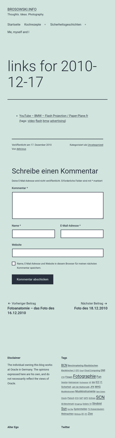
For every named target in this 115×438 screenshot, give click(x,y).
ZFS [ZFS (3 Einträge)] (85, 414)
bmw (46, 121)
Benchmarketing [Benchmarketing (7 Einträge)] (76, 365)
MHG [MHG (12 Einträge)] (98, 386)
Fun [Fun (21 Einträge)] (99, 376)
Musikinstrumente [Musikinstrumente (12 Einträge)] (85, 391)
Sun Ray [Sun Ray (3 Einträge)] (70, 409)
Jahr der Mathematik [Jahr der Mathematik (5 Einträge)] (81, 387)
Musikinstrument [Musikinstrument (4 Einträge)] (68, 391)
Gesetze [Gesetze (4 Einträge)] (64, 382)
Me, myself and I (18, 32)
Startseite (13, 24)
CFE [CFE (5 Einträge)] (77, 370)
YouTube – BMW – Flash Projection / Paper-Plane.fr (53, 116)
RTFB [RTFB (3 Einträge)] (77, 398)
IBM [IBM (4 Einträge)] (93, 382)
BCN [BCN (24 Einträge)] (64, 365)
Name (16, 225)
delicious (21, 149)
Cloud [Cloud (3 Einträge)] (82, 371)
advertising (57, 121)
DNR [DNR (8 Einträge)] (103, 370)
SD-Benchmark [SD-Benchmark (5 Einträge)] (67, 404)
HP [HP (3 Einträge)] (90, 382)
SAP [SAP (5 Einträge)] (81, 398)
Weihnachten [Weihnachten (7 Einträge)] (67, 414)
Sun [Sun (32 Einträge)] (64, 408)
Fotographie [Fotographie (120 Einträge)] (84, 376)
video (31, 121)
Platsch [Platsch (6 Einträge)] (70, 398)
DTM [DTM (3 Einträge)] (63, 377)
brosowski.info (22, 9)
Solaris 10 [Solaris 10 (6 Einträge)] (87, 404)
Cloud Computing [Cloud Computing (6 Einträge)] (92, 370)
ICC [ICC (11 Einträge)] (97, 382)
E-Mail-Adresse (70, 225)
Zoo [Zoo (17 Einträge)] (90, 413)
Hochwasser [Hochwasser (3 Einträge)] (84, 382)
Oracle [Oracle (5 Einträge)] (64, 398)
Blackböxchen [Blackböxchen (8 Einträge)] (91, 365)
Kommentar (20, 188)
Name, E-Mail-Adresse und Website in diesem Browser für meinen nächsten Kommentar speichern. (57, 265)
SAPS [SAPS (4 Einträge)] (86, 398)
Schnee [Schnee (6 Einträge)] (92, 398)
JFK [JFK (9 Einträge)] (92, 387)
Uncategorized (95, 144)
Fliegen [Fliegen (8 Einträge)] (68, 377)
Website (17, 244)
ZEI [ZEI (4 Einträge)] (82, 414)
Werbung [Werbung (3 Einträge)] (77, 414)
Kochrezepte (32, 24)
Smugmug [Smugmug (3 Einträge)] (78, 404)
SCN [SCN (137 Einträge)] (100, 397)
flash (38, 121)
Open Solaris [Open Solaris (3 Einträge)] (100, 392)
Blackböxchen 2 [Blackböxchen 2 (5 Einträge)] (68, 370)
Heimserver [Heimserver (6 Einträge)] (73, 382)
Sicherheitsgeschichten (65, 24)
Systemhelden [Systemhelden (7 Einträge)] (80, 409)
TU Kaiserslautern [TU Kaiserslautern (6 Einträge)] (96, 409)
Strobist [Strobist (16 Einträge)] (97, 403)
